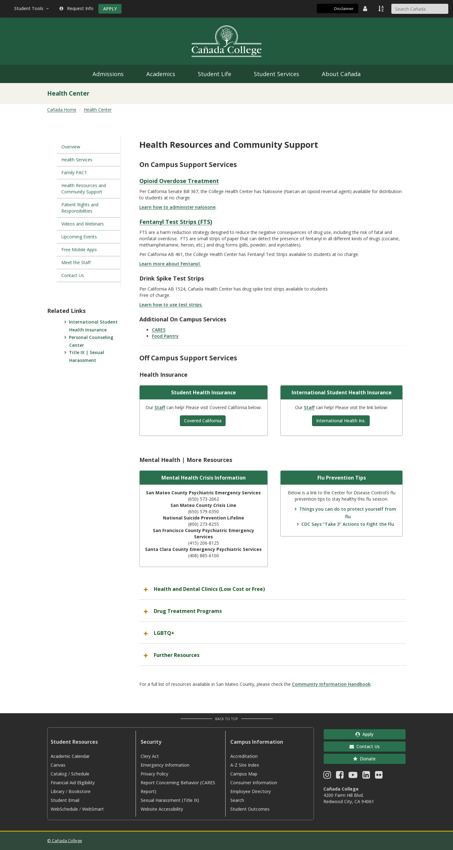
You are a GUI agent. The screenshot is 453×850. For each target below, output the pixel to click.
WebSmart (93, 809)
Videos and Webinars (82, 224)
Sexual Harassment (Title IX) (170, 800)
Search (237, 800)
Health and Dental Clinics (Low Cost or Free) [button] (209, 589)
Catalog (59, 774)
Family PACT (74, 172)
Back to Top (226, 718)
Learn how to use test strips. (171, 305)
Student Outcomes (250, 809)
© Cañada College (64, 840)
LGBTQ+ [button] (164, 633)
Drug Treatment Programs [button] (188, 611)
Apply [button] (364, 734)
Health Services (76, 160)
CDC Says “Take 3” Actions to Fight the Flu (347, 524)
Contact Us (72, 275)
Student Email (65, 800)
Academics (160, 74)
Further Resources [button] (176, 655)
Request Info (76, 8)
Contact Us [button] (365, 746)
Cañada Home (61, 110)
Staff (159, 407)
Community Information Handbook (331, 684)
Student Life (214, 74)
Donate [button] (364, 759)
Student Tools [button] (32, 8)
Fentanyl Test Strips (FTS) (175, 221)
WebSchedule (64, 809)
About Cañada (341, 74)
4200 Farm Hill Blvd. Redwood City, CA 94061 (348, 798)
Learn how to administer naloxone (177, 207)
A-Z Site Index (244, 765)
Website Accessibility (162, 809)
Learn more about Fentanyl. (170, 264)
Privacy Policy (154, 774)
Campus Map (243, 774)
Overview (70, 147)
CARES (158, 330)
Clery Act (150, 756)
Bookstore (80, 791)
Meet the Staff (76, 262)
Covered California (202, 421)
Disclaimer (344, 8)
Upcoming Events (79, 237)
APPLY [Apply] (110, 9)
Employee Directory (250, 791)
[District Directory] (365, 8)
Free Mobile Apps (79, 250)
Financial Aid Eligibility (73, 783)
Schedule (80, 774)
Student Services (276, 74)
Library (57, 791)
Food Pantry (165, 336)
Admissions (108, 74)
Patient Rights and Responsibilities (79, 208)
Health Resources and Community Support (83, 188)
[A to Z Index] (381, 8)
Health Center (98, 110)
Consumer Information (253, 783)
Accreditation (244, 756)
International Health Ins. (341, 421)
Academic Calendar (70, 756)
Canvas (58, 765)
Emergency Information (165, 765)
